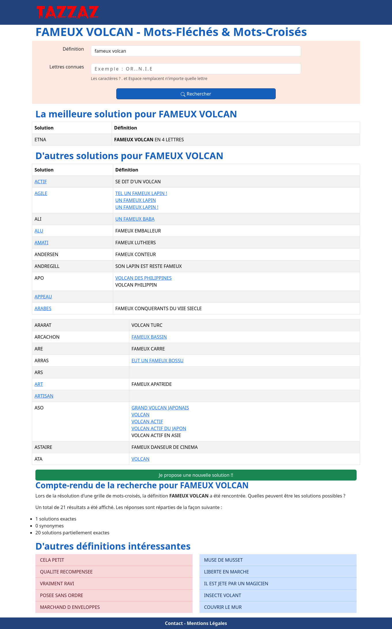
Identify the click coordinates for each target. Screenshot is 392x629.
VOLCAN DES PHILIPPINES (143, 278)
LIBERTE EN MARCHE (226, 572)
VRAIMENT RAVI (57, 583)
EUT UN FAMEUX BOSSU (158, 360)
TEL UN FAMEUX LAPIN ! (141, 193)
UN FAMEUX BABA (135, 219)
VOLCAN (141, 414)
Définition (73, 49)
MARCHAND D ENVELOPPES (70, 607)
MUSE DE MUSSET (223, 560)
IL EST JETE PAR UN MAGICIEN (236, 583)
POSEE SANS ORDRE (61, 595)
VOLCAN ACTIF (147, 421)
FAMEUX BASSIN (149, 337)
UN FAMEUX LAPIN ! (136, 207)
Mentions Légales (207, 623)
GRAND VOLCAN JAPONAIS (160, 408)
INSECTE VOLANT (222, 595)
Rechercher (196, 94)
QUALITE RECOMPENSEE (66, 572)
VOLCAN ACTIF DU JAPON (159, 428)
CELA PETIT (52, 560)
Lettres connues (67, 67)
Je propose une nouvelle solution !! (196, 475)
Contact (174, 623)
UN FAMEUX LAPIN (135, 200)
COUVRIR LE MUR (223, 607)
